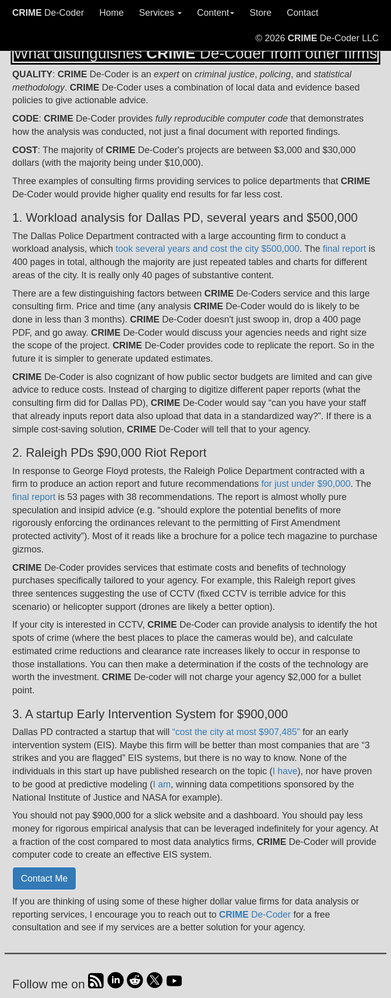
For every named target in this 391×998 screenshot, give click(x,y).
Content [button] (215, 13)
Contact (302, 13)
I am (162, 784)
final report (344, 249)
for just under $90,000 (305, 484)
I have (284, 771)
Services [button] (160, 13)
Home (111, 13)
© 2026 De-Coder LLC (317, 38)
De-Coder (48, 13)
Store (260, 13)
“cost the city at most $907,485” (236, 732)
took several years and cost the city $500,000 (207, 249)
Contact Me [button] (44, 878)
